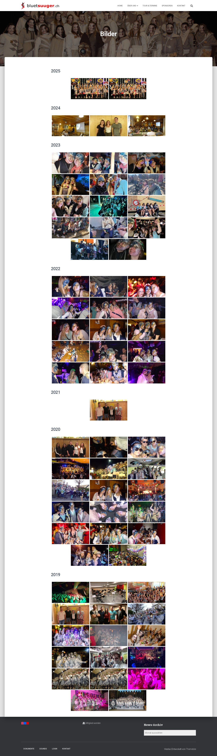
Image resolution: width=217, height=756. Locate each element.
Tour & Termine (150, 6)
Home (120, 6)
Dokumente (28, 749)
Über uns (132, 6)
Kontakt (181, 6)
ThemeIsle (191, 749)
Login (54, 749)
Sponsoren (167, 6)
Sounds (43, 749)
